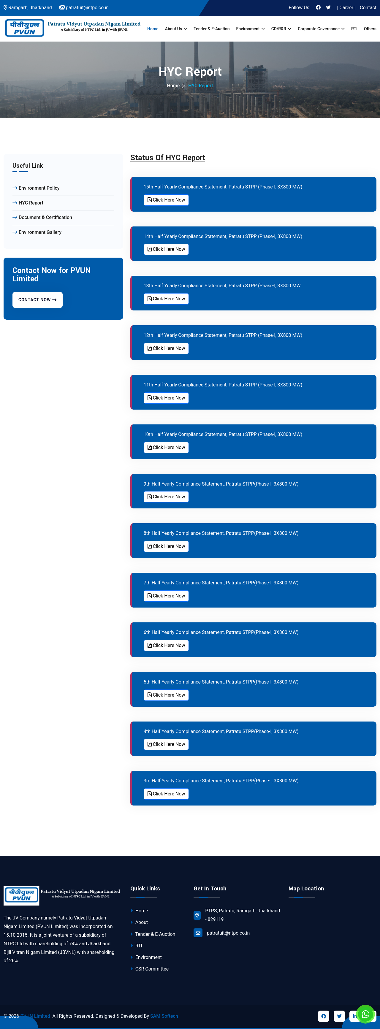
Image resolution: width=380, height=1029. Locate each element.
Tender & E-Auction (211, 28)
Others (370, 28)
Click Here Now (166, 200)
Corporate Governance (319, 28)
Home (153, 28)
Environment (247, 28)
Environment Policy (36, 188)
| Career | (346, 7)
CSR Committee (149, 969)
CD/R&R (278, 28)
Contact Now (37, 299)
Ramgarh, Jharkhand (28, 7)
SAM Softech (164, 1016)
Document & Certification (42, 217)
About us (173, 28)
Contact (368, 7)
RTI (354, 28)
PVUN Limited (35, 1016)
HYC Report (27, 203)
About (139, 922)
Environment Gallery (36, 232)
